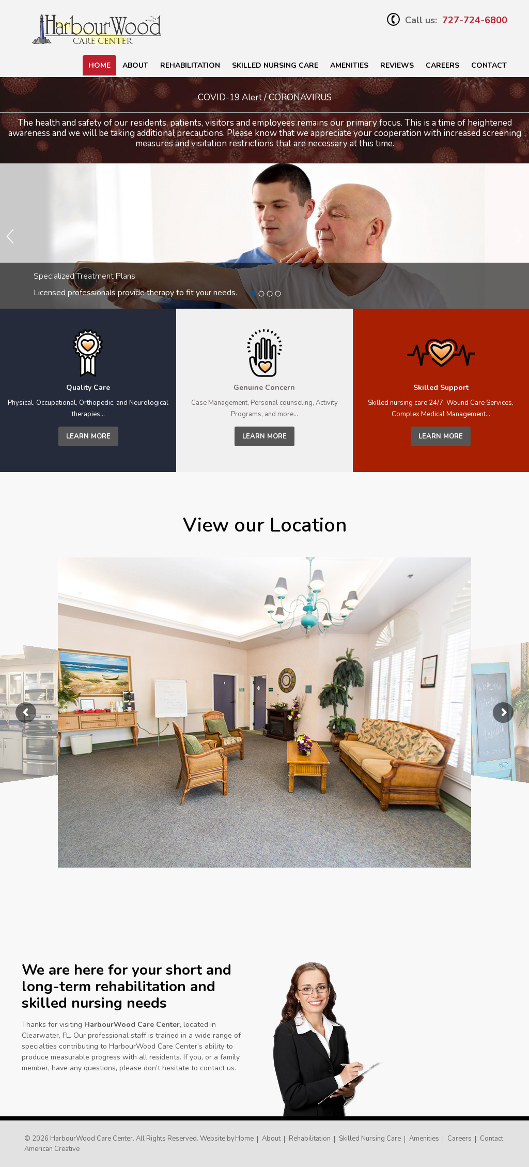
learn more (88, 436)
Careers (442, 65)
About (135, 65)
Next (518, 236)
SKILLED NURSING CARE (275, 65)
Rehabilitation (190, 65)
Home (99, 65)
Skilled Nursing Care (370, 1138)
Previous (10, 236)
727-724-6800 (474, 20)
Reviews (397, 65)
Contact (489, 65)
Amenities (349, 65)
